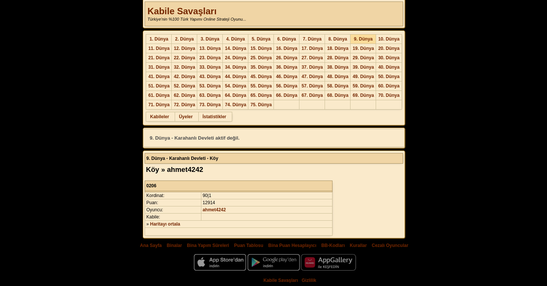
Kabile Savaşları (181, 11)
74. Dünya (235, 104)
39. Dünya (363, 67)
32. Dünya (184, 67)
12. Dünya (184, 48)
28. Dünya (338, 57)
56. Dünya (287, 86)
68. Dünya (338, 95)
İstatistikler (214, 116)
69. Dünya (363, 95)
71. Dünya (159, 104)
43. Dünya (210, 76)
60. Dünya (389, 86)
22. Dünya (184, 57)
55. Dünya (261, 86)
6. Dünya (286, 39)
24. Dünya (235, 57)
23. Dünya (210, 57)
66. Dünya (287, 95)
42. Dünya (184, 76)
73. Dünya (210, 104)
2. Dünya (184, 39)
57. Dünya (312, 86)
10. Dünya (389, 39)
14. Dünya (235, 48)
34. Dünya (235, 67)
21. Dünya (159, 57)
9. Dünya (363, 39)
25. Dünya (261, 57)
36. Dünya (287, 67)
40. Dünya (389, 67)
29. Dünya (363, 57)
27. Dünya (312, 57)
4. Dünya (235, 39)
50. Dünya (389, 76)
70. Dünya (389, 95)
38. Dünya (338, 67)
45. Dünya (261, 76)
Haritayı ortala (165, 224)
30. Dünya (389, 57)
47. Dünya (312, 76)
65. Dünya (261, 95)
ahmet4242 (214, 209)
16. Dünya (287, 48)
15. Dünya (261, 48)
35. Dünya (261, 67)
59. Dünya (363, 86)
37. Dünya (312, 67)
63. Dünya (210, 95)
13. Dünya (210, 48)
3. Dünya (210, 39)
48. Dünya (338, 76)
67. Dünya (312, 95)
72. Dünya (184, 104)
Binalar (174, 245)
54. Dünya (235, 86)
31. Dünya (159, 67)
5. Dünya (261, 39)
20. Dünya (389, 48)
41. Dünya (159, 76)
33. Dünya (210, 67)
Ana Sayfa (151, 245)
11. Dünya (159, 48)
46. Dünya (287, 76)
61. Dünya (159, 95)
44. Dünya (235, 76)
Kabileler (159, 116)
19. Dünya (363, 48)
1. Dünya (159, 39)
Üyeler (186, 116)
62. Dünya (184, 95)
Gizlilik (309, 280)
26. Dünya (287, 57)
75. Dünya (261, 104)
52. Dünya (184, 86)
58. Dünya (338, 86)
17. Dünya (312, 48)
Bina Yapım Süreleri (208, 245)
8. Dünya (337, 39)
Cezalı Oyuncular (390, 245)
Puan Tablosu (248, 245)
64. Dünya (235, 95)
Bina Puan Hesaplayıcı (292, 245)
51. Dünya (159, 86)
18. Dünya (338, 48)
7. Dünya (312, 39)
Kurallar (358, 245)
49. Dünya (363, 76)
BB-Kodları (333, 245)
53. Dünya (210, 86)
